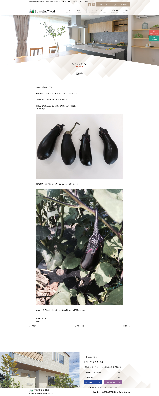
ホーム (68, 11)
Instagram (111, 382)
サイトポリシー (93, 387)
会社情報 (125, 11)
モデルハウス (92, 11)
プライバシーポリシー (109, 387)
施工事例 (104, 11)
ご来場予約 (154, 39)
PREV (33, 326)
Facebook (88, 382)
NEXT (125, 326)
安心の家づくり (79, 11)
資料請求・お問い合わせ (93, 372)
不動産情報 (114, 11)
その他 (38, 321)
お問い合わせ (103, 4)
